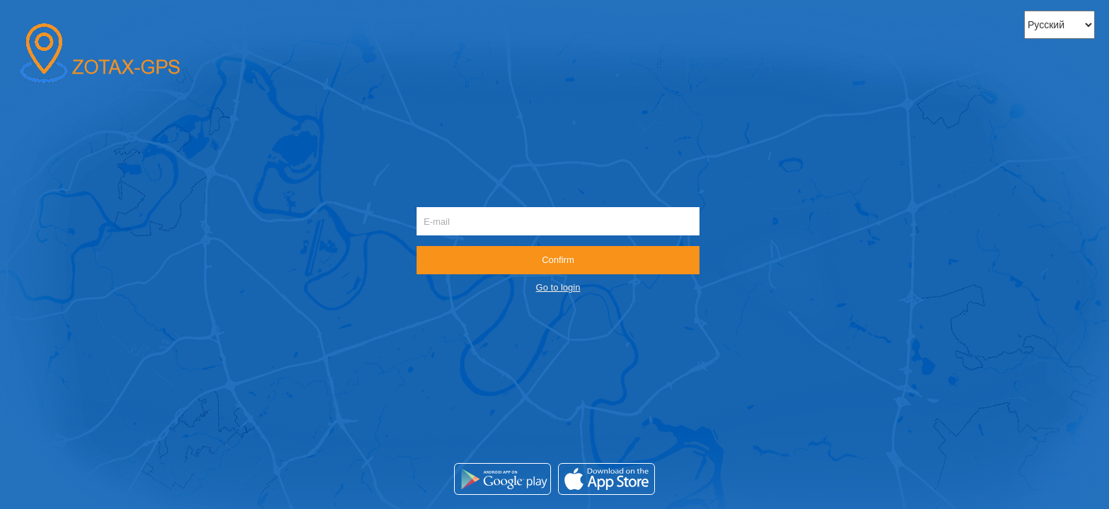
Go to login (558, 287)
